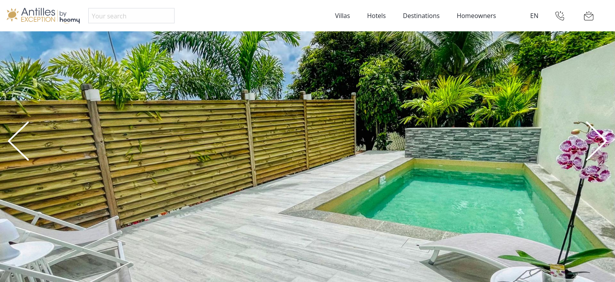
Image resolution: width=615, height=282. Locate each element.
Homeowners (476, 15)
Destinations (421, 15)
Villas (342, 15)
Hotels (376, 15)
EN (534, 15)
